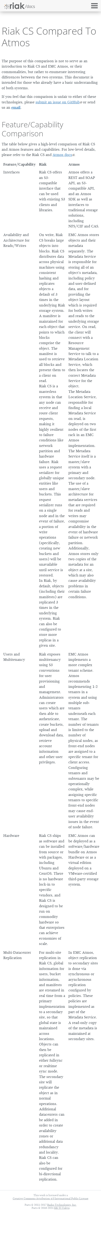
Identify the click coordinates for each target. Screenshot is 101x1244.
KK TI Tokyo (62, 1207)
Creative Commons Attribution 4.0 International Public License (50, 1198)
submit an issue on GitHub (58, 102)
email (16, 107)
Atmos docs (62, 155)
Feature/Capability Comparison (32, 129)
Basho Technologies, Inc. (62, 1204)
